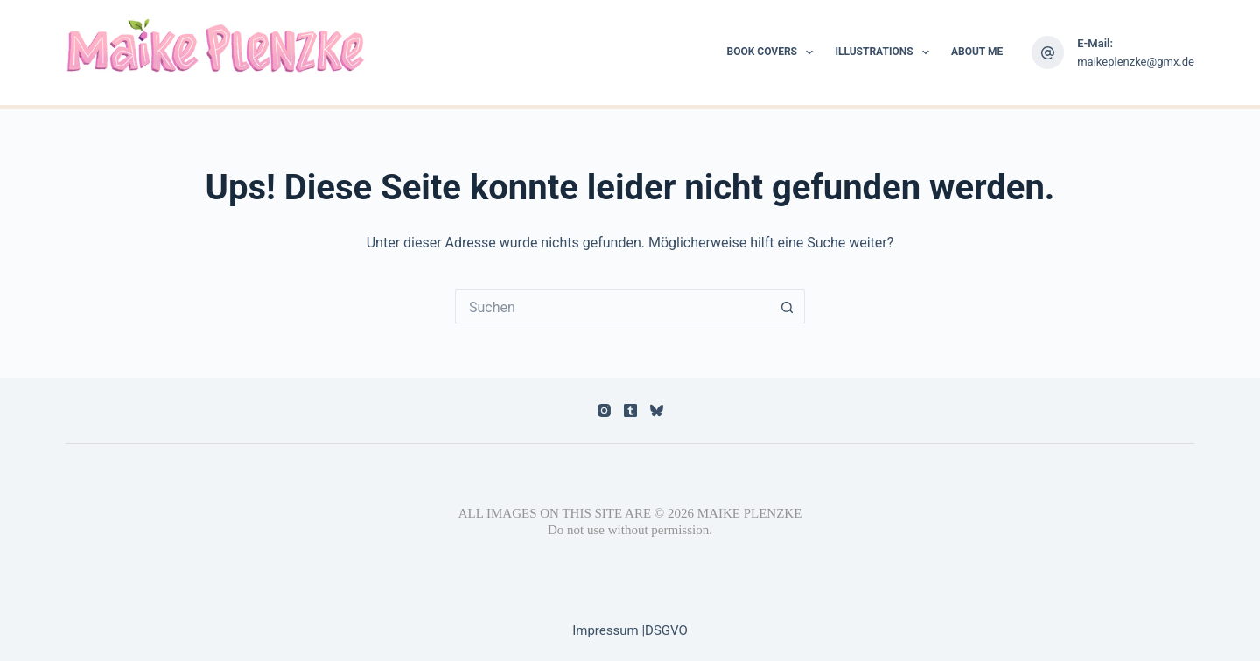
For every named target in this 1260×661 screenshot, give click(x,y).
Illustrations (885, 52)
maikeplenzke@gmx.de (1135, 61)
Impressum (606, 630)
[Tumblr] (630, 410)
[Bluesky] (656, 410)
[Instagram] (604, 410)
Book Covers (774, 52)
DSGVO (666, 630)
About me (977, 51)
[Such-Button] (787, 306)
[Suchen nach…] (612, 306)
